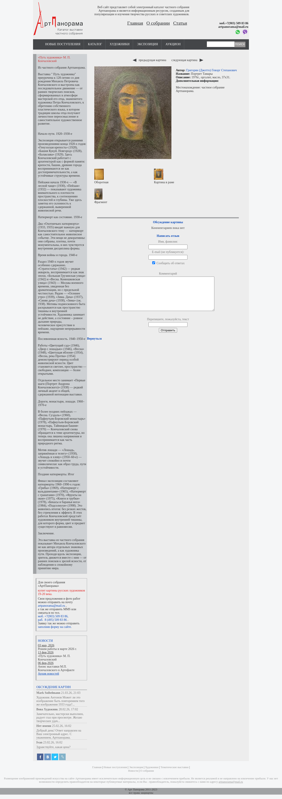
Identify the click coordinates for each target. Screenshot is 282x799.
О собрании (158, 23)
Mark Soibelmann (48, 692)
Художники (120, 44)
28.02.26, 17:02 (68, 709)
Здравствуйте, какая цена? (53, 747)
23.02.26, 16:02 (53, 742)
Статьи (180, 23)
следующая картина (187, 60)
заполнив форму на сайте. (55, 627)
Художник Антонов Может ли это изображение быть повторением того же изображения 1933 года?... (60, 701)
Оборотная (101, 176)
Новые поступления (62, 44)
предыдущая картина (150, 60)
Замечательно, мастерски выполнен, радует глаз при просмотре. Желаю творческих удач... (60, 717)
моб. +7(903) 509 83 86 (53, 616)
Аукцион (173, 44)
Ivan (39, 742)
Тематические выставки (174, 767)
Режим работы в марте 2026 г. (57, 649)
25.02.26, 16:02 (61, 726)
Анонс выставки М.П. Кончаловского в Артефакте (56, 668)
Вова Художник (47, 709)
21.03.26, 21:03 (70, 692)
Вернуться (94, 345)
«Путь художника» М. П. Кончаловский (54, 657)
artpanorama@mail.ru (51, 605)
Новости (45, 640)
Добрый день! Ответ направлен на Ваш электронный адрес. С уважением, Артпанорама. (58, 734)
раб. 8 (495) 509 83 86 (52, 619)
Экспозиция (147, 44)
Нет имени (43, 726)
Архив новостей (48, 673)
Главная (135, 23)
